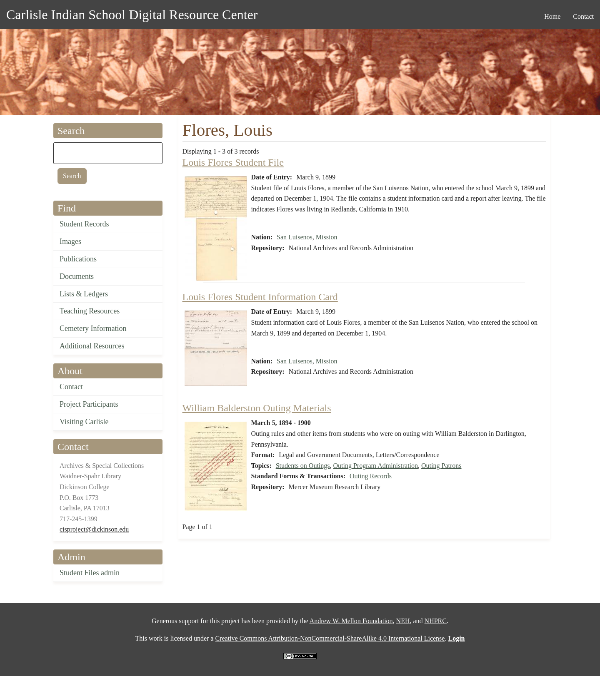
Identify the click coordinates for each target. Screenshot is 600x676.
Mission (327, 237)
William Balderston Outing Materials (256, 408)
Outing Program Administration (375, 465)
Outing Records (371, 476)
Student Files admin (90, 573)
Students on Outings (303, 465)
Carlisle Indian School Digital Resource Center (132, 14)
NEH (403, 620)
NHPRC (436, 620)
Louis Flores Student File (233, 162)
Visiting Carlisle (84, 422)
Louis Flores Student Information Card (260, 296)
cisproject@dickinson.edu (94, 529)
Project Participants (89, 404)
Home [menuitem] (552, 16)
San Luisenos (294, 237)
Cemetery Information (93, 328)
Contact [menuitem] (583, 16)
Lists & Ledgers (84, 294)
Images (70, 241)
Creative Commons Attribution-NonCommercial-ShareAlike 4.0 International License (330, 638)
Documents (77, 276)
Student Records (84, 224)
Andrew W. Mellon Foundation (351, 620)
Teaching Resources (90, 311)
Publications (78, 259)
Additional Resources (92, 346)
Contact (71, 387)
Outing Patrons (441, 465)
